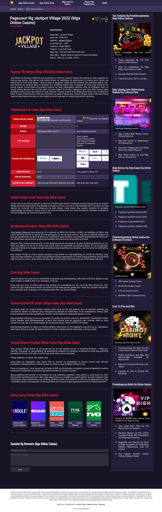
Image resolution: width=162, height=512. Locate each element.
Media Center (92, 504)
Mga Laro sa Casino (67, 3)
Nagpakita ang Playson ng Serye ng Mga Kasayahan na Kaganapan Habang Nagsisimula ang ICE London (133, 445)
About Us (60, 504)
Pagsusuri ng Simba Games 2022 (132, 212)
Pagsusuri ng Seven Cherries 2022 (132, 226)
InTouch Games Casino (128, 291)
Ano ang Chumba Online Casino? (132, 74)
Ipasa (20, 469)
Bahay (20, 9)
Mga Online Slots (47, 3)
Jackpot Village (65, 40)
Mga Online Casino (27, 3)
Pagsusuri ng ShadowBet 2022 (131, 221)
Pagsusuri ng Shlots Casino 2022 (132, 217)
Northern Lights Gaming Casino (131, 295)
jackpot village (21, 232)
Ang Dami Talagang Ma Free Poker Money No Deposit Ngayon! (133, 149)
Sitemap (102, 504)
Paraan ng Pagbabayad (89, 3)
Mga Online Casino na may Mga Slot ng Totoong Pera (133, 156)
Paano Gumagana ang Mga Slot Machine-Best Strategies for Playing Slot (133, 357)
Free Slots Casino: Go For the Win (132, 79)
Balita (104, 3)
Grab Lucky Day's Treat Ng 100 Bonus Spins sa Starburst (133, 427)
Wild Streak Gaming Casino (130, 281)
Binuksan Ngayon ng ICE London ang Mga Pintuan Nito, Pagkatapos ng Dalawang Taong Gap (133, 435)
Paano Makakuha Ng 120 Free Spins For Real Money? (133, 61)
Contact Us (70, 504)
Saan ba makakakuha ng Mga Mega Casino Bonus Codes (133, 68)
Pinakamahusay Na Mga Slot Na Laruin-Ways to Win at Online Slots (133, 349)
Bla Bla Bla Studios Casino (129, 286)
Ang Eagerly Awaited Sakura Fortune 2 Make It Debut (133, 455)
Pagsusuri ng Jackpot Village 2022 (60, 9)
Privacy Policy (80, 504)
